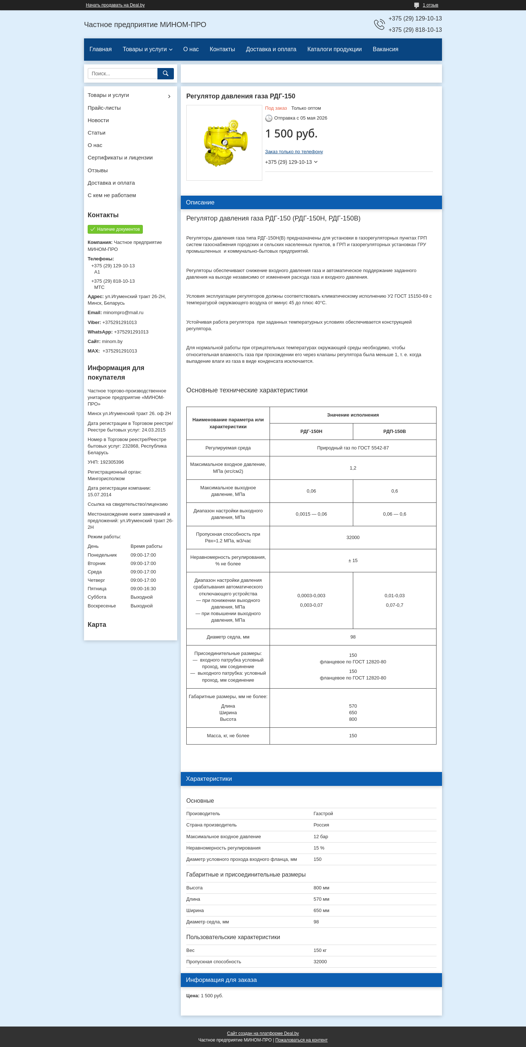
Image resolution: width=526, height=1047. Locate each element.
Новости (98, 120)
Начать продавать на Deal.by (115, 5)
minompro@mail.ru (123, 312)
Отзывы (98, 170)
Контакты (222, 49)
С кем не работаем (112, 195)
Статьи (97, 132)
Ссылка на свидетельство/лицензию (128, 504)
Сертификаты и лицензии (120, 157)
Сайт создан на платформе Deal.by (263, 1033)
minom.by (112, 341)
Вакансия (386, 49)
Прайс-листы (104, 108)
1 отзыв (430, 5)
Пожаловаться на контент (301, 1040)
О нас (191, 49)
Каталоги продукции (334, 49)
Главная (100, 49)
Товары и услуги (145, 49)
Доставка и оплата (271, 49)
